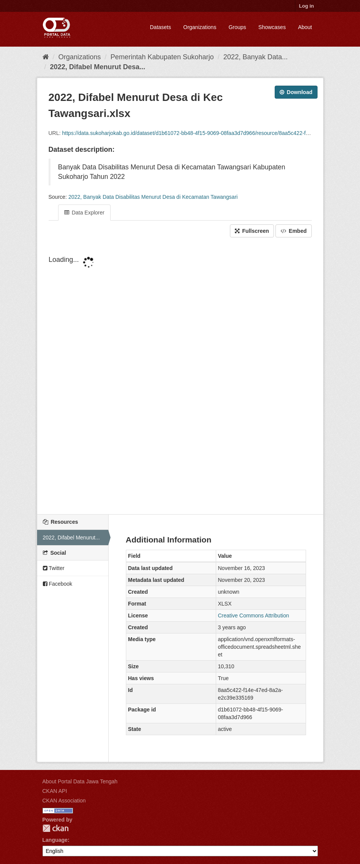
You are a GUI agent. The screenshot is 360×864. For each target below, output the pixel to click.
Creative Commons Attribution (253, 615)
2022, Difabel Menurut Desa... (97, 67)
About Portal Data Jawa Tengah (80, 781)
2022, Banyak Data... (255, 57)
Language (55, 840)
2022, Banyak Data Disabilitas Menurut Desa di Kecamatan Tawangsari (153, 197)
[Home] (45, 57)
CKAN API (54, 791)
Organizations (199, 27)
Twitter (54, 568)
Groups (237, 27)
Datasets (160, 27)
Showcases (272, 27)
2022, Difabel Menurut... (71, 537)
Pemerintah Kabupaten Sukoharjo (162, 57)
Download (296, 92)
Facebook (57, 584)
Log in (306, 6)
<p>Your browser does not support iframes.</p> (180, 376)
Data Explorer (84, 213)
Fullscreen (252, 231)
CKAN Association (64, 800)
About (305, 27)
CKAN (55, 828)
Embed (293, 231)
